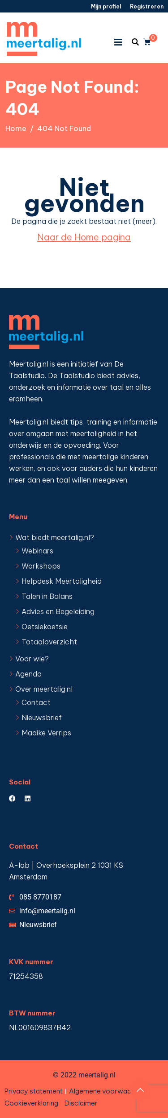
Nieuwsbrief (42, 717)
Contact (36, 702)
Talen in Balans (47, 596)
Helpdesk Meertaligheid (62, 581)
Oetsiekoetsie (45, 626)
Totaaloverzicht (49, 641)
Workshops (41, 565)
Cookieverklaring (31, 1103)
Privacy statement (33, 1091)
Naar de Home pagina (84, 237)
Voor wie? (32, 658)
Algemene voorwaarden (107, 1091)
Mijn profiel (106, 6)
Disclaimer (81, 1103)
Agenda (28, 673)
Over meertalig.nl (44, 689)
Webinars (37, 550)
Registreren (147, 6)
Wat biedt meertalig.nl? (54, 537)
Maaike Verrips (46, 732)
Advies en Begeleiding (58, 611)
